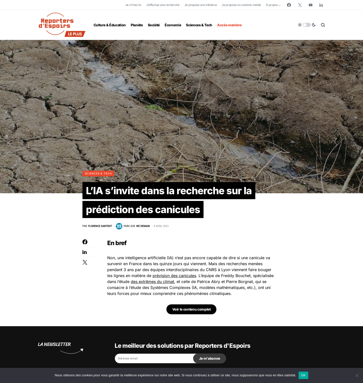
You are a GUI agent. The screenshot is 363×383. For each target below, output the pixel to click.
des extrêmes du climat (152, 281)
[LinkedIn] (321, 5)
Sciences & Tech (98, 173)
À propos (272, 5)
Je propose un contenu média (241, 5)
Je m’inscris (133, 5)
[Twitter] (300, 5)
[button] (307, 25)
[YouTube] (310, 5)
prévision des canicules (174, 275)
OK (303, 375)
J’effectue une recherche (163, 5)
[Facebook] (289, 5)
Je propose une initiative (200, 5)
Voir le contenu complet (191, 309)
